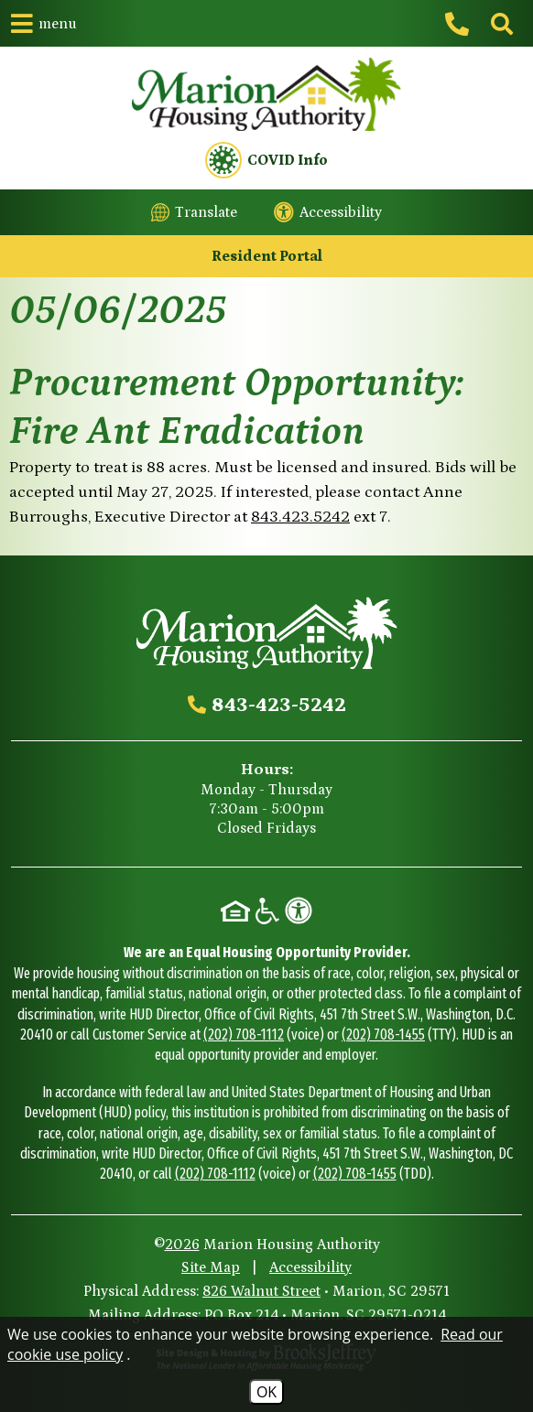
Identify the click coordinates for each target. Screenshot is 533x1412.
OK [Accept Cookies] (266, 1392)
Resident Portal (267, 256)
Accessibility (310, 1267)
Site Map (210, 1267)
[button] (44, 23)
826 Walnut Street (261, 1291)
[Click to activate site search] (500, 24)
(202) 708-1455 (383, 1034)
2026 (182, 1244)
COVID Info (266, 160)
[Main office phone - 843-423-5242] (459, 24)
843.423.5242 (300, 517)
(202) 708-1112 (243, 1034)
